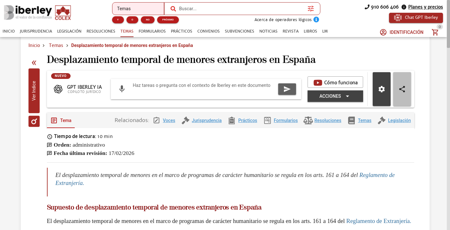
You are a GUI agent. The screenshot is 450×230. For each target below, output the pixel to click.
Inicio (34, 45)
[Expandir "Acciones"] (335, 97)
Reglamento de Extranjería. (378, 221)
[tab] (8, 31)
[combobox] (241, 8)
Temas (56, 45)
